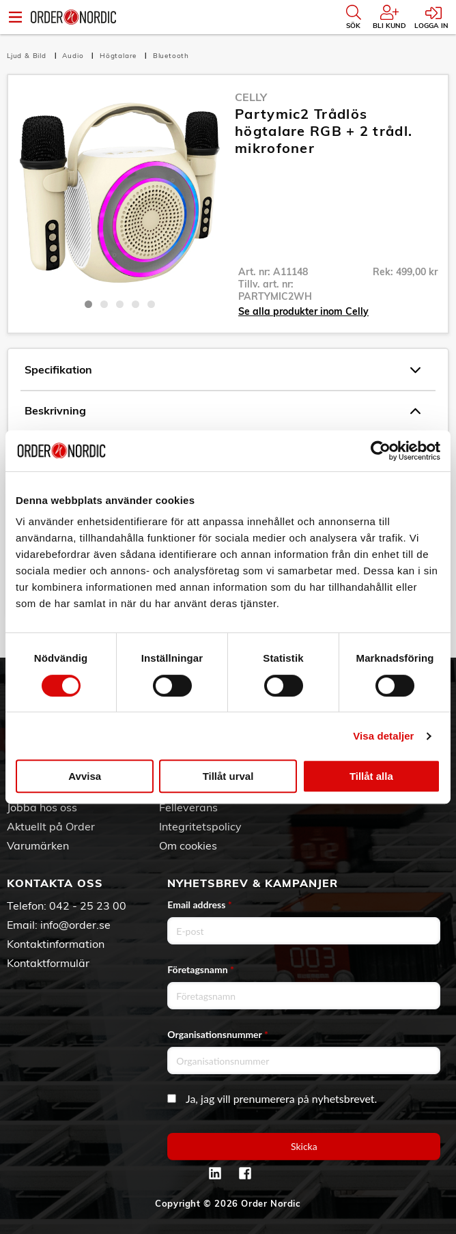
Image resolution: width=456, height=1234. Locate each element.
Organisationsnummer (217, 1034)
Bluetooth (171, 55)
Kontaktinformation (55, 944)
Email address (199, 904)
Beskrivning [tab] (223, 411)
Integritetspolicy (200, 826)
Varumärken (38, 845)
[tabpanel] (119, 190)
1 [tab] (88, 304)
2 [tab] (104, 304)
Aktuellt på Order (51, 826)
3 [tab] (120, 304)
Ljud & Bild (28, 55)
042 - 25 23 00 (87, 905)
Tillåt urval (228, 776)
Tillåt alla (371, 776)
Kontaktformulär (48, 963)
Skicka (304, 1146)
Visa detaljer (383, 736)
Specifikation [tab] (223, 370)
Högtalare (119, 55)
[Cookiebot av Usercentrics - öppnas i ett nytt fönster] (380, 450)
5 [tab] (151, 304)
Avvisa (84, 776)
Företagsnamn (200, 969)
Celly (251, 97)
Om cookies (188, 845)
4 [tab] (135, 304)
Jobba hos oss (42, 807)
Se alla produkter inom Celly (303, 311)
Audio (74, 55)
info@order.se (75, 924)
